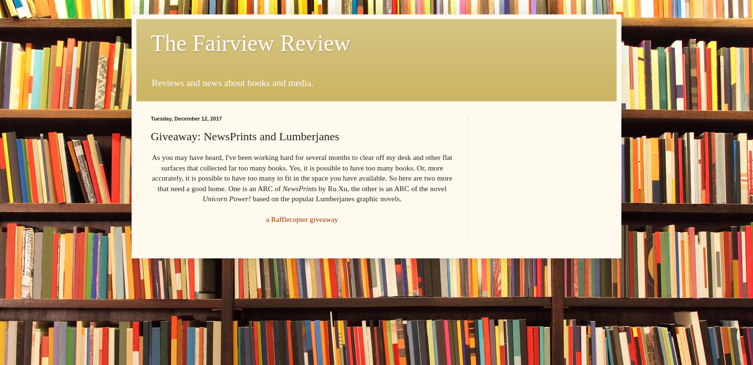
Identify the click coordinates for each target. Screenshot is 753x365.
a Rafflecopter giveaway (302, 219)
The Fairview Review (251, 43)
